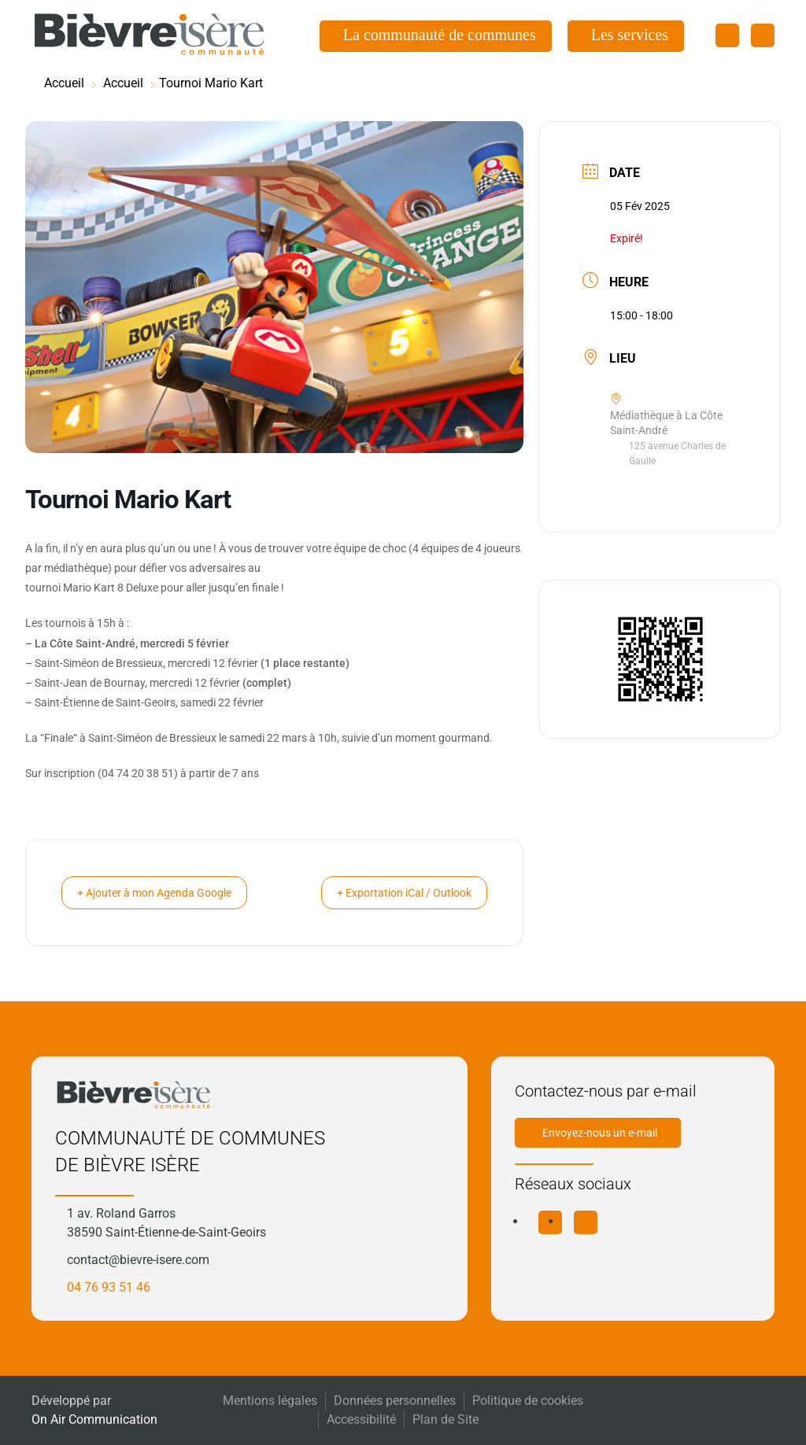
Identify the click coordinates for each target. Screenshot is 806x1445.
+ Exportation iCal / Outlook (390, 893)
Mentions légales (270, 1400)
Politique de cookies (527, 1400)
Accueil (64, 83)
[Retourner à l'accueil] (149, 34)
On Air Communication (94, 1419)
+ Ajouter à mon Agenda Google (168, 893)
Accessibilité (361, 1419)
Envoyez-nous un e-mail (599, 1132)
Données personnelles (395, 1400)
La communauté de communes (439, 34)
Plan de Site (445, 1419)
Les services (629, 34)
